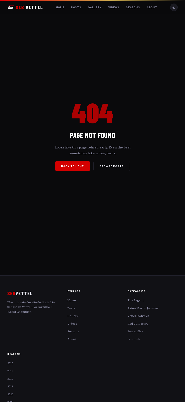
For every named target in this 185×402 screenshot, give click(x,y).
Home (60, 7)
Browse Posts (111, 166)
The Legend (136, 300)
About (152, 7)
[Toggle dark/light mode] (174, 7)
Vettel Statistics (138, 316)
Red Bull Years (138, 324)
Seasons (133, 7)
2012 (10, 379)
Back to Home (72, 166)
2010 (10, 363)
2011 (10, 386)
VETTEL (25, 7)
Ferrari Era (135, 331)
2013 (10, 371)
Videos (113, 7)
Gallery (94, 7)
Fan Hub (134, 339)
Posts (76, 7)
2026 (10, 394)
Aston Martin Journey (143, 308)
